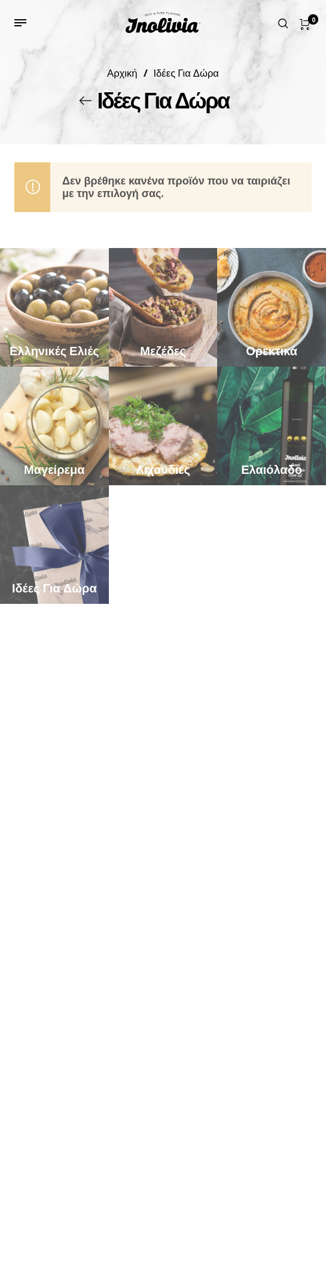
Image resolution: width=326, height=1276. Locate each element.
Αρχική (122, 73)
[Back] (85, 100)
